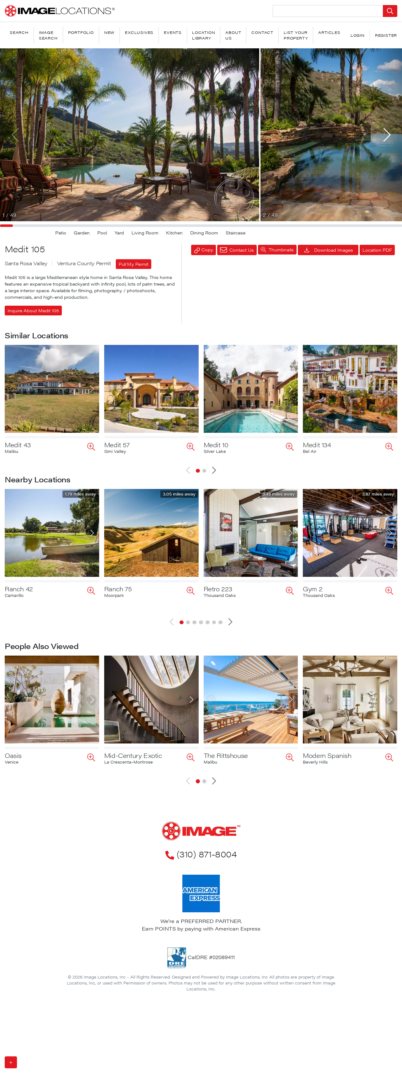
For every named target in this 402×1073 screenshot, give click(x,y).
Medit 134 (317, 444)
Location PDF (377, 250)
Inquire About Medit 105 (33, 310)
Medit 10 (216, 444)
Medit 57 (117, 444)
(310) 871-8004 (201, 833)
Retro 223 (218, 588)
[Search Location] (328, 11)
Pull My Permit (133, 264)
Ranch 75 (118, 588)
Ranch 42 (19, 588)
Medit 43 (18, 444)
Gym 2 (312, 588)
